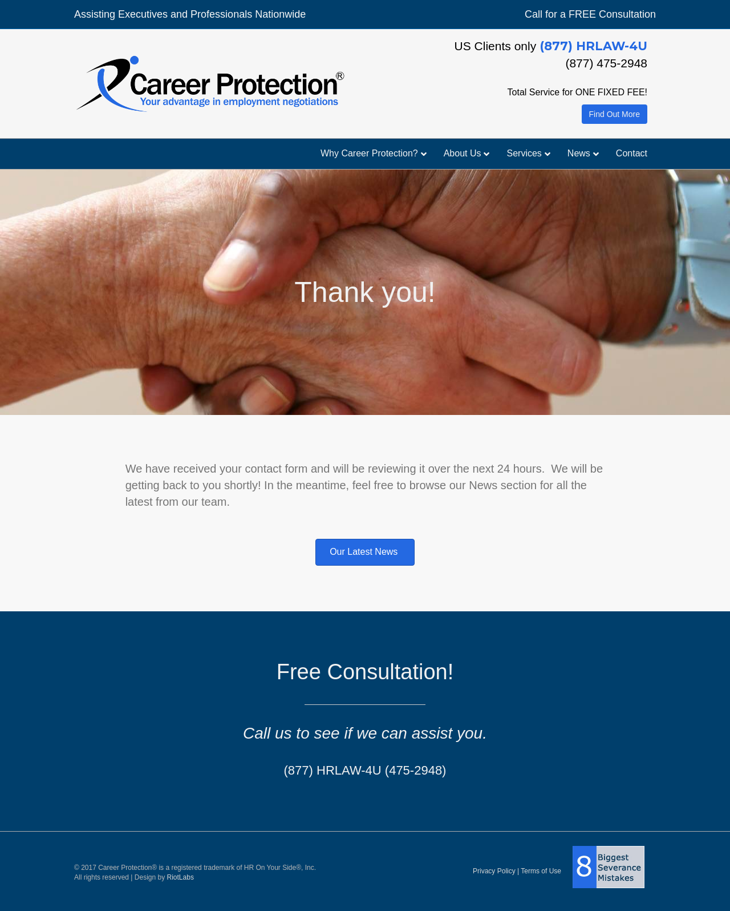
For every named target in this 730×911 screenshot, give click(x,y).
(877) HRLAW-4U (593, 46)
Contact (631, 153)
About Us (462, 153)
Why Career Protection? (369, 153)
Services (523, 153)
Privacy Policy (494, 871)
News (578, 153)
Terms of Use (541, 871)
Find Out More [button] (614, 114)
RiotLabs (180, 877)
